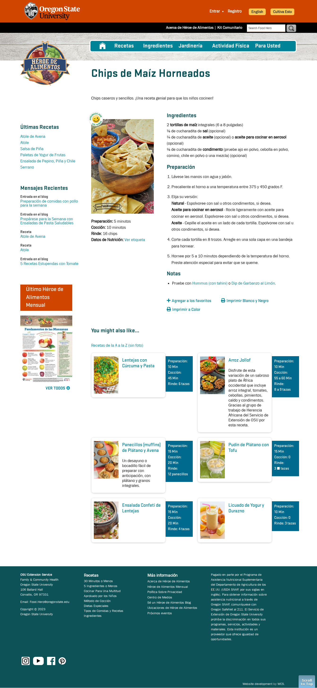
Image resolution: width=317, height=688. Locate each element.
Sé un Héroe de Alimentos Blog (169, 602)
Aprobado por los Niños (100, 596)
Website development (257, 684)
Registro (235, 11)
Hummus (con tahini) (209, 283)
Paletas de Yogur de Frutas (42, 154)
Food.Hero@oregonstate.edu (49, 602)
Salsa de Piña (31, 148)
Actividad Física (230, 46)
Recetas (124, 46)
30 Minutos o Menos (98, 581)
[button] (98, 115)
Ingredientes (158, 46)
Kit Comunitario (229, 27)
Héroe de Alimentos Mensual (167, 586)
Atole (24, 142)
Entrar (215, 11)
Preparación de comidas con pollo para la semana (49, 203)
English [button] (257, 11)
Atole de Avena (32, 136)
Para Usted (267, 46)
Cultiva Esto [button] (282, 11)
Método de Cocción (97, 601)
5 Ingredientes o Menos (100, 586)
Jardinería (190, 46)
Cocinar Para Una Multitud (102, 591)
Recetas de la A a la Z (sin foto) (117, 345)
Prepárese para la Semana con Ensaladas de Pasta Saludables (46, 220)
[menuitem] (102, 46)
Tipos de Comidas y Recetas (103, 611)
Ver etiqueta (134, 239)
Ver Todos (55, 388)
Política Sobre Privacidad (164, 592)
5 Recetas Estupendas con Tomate (49, 263)
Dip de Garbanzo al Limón (253, 283)
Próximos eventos (159, 613)
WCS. (281, 684)
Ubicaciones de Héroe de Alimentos (172, 608)
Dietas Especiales (96, 606)
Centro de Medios (159, 597)
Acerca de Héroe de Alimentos (189, 27)
